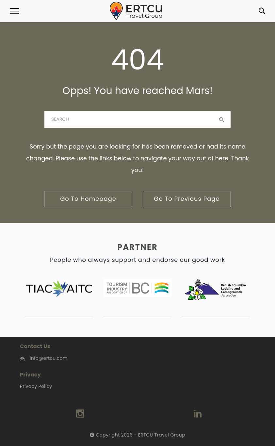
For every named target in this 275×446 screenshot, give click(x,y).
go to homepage (88, 199)
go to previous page (186, 199)
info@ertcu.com (48, 358)
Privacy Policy (36, 386)
